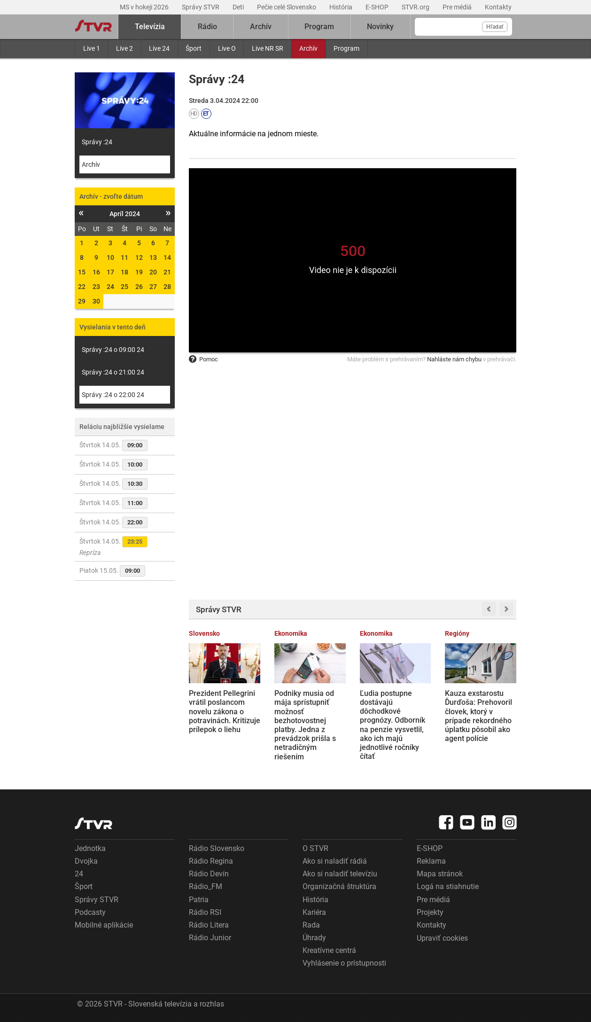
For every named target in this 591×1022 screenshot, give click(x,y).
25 (124, 286)
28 (167, 286)
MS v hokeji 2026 (145, 7)
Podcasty (90, 912)
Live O (227, 48)
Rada (311, 925)
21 (167, 272)
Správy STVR (201, 7)
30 (96, 301)
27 (153, 286)
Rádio (207, 26)
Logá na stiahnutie (448, 886)
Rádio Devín (209, 873)
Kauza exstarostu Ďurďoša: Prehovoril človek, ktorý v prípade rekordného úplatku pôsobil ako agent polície (478, 716)
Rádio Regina (211, 861)
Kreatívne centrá (329, 950)
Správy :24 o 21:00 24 (113, 372)
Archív (308, 48)
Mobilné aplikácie (104, 925)
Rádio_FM (205, 886)
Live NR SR (267, 48)
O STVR (315, 848)
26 (139, 286)
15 (82, 272)
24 (110, 286)
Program (346, 48)
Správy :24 (97, 142)
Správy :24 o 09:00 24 (113, 349)
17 (110, 272)
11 (124, 257)
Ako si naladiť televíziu (340, 873)
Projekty (430, 912)
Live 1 (91, 48)
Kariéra (314, 912)
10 (110, 257)
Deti (239, 7)
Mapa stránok (440, 873)
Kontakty (498, 7)
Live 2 (124, 48)
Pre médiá (458, 7)
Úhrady (314, 937)
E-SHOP (377, 7)
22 (82, 286)
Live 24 (159, 48)
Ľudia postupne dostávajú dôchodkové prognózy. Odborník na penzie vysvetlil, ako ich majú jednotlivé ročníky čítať (392, 725)
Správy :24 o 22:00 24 (113, 394)
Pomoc (203, 359)
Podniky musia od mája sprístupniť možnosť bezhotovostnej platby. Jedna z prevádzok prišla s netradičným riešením (305, 725)
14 (167, 257)
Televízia (150, 26)
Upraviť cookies (442, 938)
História (341, 7)
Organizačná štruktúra (339, 886)
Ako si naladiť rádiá (335, 861)
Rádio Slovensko (216, 848)
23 (96, 286)
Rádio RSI (205, 912)
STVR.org (416, 7)
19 (139, 272)
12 (139, 257)
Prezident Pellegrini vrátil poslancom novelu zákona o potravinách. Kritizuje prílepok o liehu (224, 711)
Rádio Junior (210, 937)
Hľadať (494, 26)
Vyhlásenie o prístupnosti (344, 963)
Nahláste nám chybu (454, 359)
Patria (199, 899)
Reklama (431, 861)
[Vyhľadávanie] (463, 27)
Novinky (380, 26)
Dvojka (86, 861)
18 (124, 272)
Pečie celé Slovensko (287, 7)
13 (153, 257)
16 (96, 272)
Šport (194, 48)
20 (153, 272)
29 (82, 301)
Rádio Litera (209, 925)
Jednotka (90, 848)
